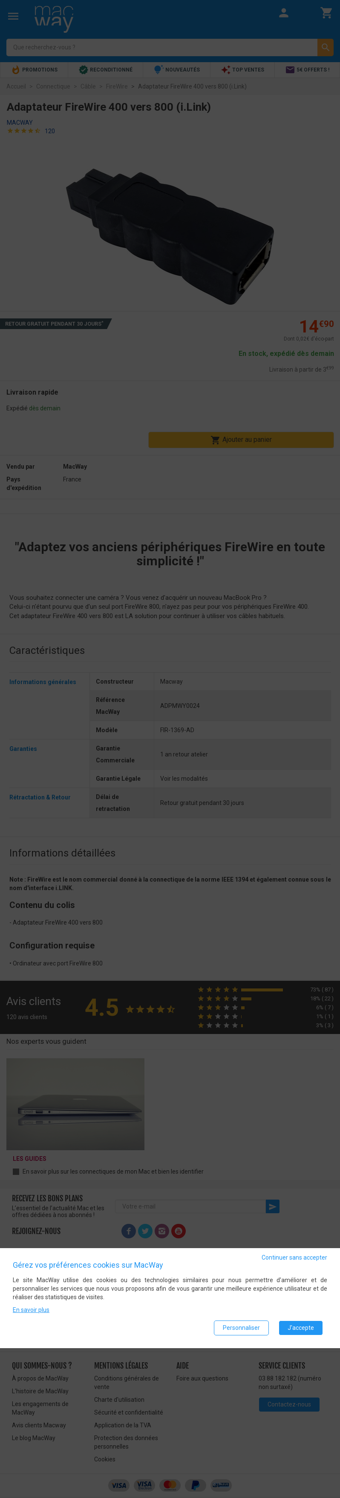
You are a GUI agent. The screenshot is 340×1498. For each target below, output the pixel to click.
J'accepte (301, 1327)
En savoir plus (31, 1309)
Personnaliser (241, 1327)
